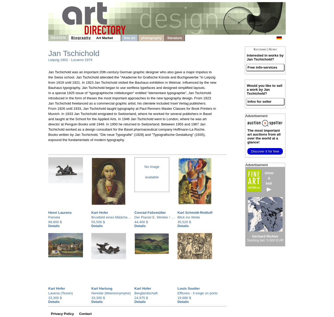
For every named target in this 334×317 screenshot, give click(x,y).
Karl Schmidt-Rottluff (194, 213)
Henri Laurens (60, 213)
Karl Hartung (101, 288)
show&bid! (269, 181)
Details (54, 226)
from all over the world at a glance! (264, 136)
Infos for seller (260, 101)
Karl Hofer (99, 213)
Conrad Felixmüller (150, 213)
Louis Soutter (188, 288)
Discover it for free (265, 151)
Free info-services (262, 67)
